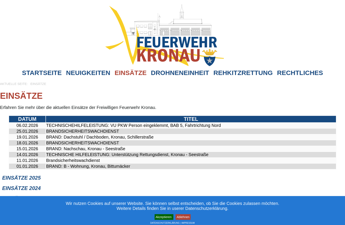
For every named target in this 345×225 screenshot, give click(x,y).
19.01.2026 (27, 137)
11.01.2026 (27, 160)
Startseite (42, 72)
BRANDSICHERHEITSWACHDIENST (82, 131)
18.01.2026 (27, 142)
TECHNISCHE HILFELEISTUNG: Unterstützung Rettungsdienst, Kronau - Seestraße (127, 154)
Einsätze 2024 (21, 188)
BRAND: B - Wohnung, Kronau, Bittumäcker (88, 166)
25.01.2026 (27, 131)
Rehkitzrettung (243, 72)
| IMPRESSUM (187, 223)
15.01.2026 (27, 148)
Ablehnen (183, 217)
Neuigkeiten (88, 72)
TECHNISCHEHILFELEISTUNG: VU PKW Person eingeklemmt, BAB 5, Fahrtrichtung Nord (133, 125)
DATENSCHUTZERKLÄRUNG (165, 223)
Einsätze (130, 72)
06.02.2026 (27, 125)
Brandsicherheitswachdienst (73, 160)
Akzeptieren (164, 217)
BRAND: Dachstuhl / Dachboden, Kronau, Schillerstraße (100, 137)
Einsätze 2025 (21, 178)
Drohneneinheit (180, 72)
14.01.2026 (27, 154)
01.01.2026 (27, 166)
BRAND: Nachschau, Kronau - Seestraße (85, 148)
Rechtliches (300, 72)
